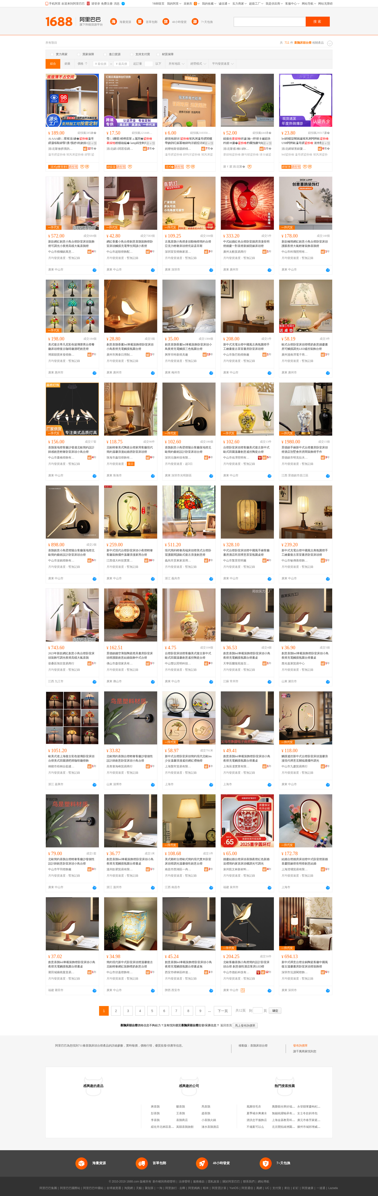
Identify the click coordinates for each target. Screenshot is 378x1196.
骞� (92, 148)
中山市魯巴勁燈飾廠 (236, 354)
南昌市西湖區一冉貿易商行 (178, 869)
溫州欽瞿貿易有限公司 (120, 869)
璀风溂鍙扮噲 (75, 154)
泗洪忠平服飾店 (257, 1120)
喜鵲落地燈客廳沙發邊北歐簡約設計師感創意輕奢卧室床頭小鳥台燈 (71, 449)
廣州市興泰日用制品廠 (120, 354)
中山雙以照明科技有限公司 (178, 663)
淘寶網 (128, 1188)
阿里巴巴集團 (48, 1188)
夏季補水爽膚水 (257, 1113)
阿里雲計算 (219, 1188)
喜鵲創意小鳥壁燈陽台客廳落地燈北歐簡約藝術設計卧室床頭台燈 (188, 449)
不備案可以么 (255, 1126)
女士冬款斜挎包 (307, 1113)
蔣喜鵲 (155, 1106)
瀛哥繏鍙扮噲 (57, 154)
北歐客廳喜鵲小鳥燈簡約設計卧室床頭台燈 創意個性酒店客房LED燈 (246, 964)
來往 (287, 1188)
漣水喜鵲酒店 (210, 1126)
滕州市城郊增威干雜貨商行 (314, 1126)
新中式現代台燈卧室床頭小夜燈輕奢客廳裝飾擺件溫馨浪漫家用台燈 (130, 552)
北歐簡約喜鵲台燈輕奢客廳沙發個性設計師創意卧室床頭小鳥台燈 (130, 758)
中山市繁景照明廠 (234, 560)
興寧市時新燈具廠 (176, 354)
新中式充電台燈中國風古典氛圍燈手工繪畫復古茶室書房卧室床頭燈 (246, 347)
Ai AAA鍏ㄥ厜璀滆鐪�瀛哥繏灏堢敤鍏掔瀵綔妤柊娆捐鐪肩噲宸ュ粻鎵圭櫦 (72, 141)
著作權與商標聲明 (164, 1181)
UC (267, 1188)
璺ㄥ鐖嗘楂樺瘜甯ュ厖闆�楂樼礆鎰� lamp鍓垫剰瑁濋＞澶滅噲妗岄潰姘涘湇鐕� (130, 141)
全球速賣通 (114, 1188)
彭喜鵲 (155, 1113)
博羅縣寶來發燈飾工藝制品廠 (61, 354)
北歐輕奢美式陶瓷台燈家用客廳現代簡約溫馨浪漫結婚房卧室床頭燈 (130, 449)
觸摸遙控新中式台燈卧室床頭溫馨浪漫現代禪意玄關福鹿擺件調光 (305, 758)
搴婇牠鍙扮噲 (232, 154)
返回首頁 (226, 1025)
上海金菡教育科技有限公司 (289, 1120)
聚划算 (149, 1188)
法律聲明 (184, 1181)
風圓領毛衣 (254, 1106)
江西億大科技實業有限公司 (120, 560)
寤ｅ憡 (92, 143)
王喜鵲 (180, 1113)
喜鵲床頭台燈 (259, 1045)
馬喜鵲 (206, 1106)
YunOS (233, 1188)
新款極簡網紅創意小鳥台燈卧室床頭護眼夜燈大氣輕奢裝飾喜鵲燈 (305, 244)
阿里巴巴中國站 (93, 1188)
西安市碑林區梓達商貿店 (178, 972)
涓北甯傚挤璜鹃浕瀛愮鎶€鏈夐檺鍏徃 (61, 148)
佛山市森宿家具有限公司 (120, 663)
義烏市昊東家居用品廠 (178, 560)
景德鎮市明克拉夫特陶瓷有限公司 (295, 457)
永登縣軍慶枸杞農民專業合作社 (317, 1106)
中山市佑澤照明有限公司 (236, 457)
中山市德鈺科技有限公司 (236, 972)
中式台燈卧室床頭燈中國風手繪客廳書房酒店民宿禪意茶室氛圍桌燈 (246, 552)
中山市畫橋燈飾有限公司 (61, 457)
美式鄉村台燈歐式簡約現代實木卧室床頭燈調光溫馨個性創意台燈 (188, 861)
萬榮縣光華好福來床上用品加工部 (293, 1106)
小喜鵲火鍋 (209, 1120)
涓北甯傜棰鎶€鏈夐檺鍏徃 (236, 148)
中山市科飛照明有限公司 (295, 251)
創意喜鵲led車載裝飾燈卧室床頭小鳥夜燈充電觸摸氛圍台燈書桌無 (188, 964)
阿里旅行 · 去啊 (175, 1188)
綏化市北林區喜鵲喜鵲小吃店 (170, 1126)
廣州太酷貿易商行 (234, 251)
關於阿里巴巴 (231, 1181)
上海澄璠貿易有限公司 (295, 869)
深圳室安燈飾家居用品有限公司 (178, 251)
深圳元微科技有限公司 (178, 457)
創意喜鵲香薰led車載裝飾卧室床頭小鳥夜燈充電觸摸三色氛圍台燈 (188, 347)
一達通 (321, 1188)
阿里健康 (307, 1188)
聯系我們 (249, 1181)
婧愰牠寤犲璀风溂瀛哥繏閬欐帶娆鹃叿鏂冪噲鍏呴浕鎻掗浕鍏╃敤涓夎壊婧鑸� (188, 141)
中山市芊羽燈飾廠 (59, 869)
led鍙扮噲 (288, 154)
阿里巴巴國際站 (70, 1188)
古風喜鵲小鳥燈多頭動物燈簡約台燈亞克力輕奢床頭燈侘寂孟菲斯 (188, 244)
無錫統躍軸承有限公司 (286, 1113)
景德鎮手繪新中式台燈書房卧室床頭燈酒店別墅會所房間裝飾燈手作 (305, 449)
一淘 (159, 1188)
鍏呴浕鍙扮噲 (191, 154)
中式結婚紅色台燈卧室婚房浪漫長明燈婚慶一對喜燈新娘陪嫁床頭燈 (246, 244)
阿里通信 (247, 1188)
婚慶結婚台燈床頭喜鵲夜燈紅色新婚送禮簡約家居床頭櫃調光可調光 (246, 861)
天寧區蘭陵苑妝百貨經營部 (236, 663)
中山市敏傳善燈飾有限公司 (295, 560)
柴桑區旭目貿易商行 (61, 663)
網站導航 (263, 1181)
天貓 (139, 1188)
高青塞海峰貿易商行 (120, 766)
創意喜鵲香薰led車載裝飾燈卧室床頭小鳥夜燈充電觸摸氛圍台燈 (130, 347)
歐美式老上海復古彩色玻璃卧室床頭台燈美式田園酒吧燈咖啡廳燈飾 (71, 758)
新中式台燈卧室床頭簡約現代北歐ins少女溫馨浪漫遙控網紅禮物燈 (188, 758)
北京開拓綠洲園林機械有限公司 (292, 1126)
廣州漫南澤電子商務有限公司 (295, 354)
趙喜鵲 (206, 1113)
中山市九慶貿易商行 (295, 766)
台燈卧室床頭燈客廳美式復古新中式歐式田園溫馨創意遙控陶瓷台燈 (246, 449)
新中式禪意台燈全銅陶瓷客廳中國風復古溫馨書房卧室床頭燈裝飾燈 (305, 964)
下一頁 (223, 1011)
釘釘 (296, 1188)
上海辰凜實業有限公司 (236, 766)
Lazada (333, 1188)
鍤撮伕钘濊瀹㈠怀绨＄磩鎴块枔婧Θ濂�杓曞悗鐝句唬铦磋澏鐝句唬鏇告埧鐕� (246, 141)
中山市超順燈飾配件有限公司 (120, 251)
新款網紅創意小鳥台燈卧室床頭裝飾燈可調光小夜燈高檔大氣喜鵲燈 (71, 244)
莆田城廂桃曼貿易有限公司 (61, 972)
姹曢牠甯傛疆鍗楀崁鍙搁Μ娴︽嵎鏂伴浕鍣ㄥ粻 (178, 148)
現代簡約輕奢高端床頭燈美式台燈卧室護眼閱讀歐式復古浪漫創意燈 (188, 552)
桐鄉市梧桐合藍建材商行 (61, 766)
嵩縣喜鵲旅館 (185, 1126)
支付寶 (276, 1188)
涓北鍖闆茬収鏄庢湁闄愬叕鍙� (120, 148)
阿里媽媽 (194, 1188)
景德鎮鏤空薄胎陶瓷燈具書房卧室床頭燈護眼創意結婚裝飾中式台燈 (130, 655)
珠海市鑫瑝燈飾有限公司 (120, 457)
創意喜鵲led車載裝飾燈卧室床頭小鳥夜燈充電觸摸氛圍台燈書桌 (246, 655)
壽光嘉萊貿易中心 (293, 663)
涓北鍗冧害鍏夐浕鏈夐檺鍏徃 (295, 148)
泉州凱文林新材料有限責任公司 (236, 869)
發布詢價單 (300, 1045)
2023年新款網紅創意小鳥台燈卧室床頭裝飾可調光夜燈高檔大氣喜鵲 (71, 655)
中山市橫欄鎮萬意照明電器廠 (61, 251)
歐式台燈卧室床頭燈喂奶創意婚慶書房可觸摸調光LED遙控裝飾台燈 (305, 347)
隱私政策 (213, 1181)
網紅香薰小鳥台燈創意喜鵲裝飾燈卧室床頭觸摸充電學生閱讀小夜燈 (130, 244)
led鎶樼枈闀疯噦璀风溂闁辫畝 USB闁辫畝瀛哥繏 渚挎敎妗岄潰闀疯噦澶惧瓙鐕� (305, 141)
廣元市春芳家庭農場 (310, 1120)
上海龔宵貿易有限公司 (178, 766)
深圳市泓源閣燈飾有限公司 (295, 972)
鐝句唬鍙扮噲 (250, 154)
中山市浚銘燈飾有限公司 (61, 560)
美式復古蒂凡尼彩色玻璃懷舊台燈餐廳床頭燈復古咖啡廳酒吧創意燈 (71, 347)
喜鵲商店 (182, 1120)
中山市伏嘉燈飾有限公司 (120, 972)
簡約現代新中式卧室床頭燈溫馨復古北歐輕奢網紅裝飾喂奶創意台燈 (130, 964)
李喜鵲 (155, 1120)
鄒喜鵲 (180, 1106)
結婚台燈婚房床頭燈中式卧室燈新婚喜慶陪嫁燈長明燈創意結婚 (305, 861)
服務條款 (199, 1181)
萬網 (259, 1188)
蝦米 (206, 1188)
